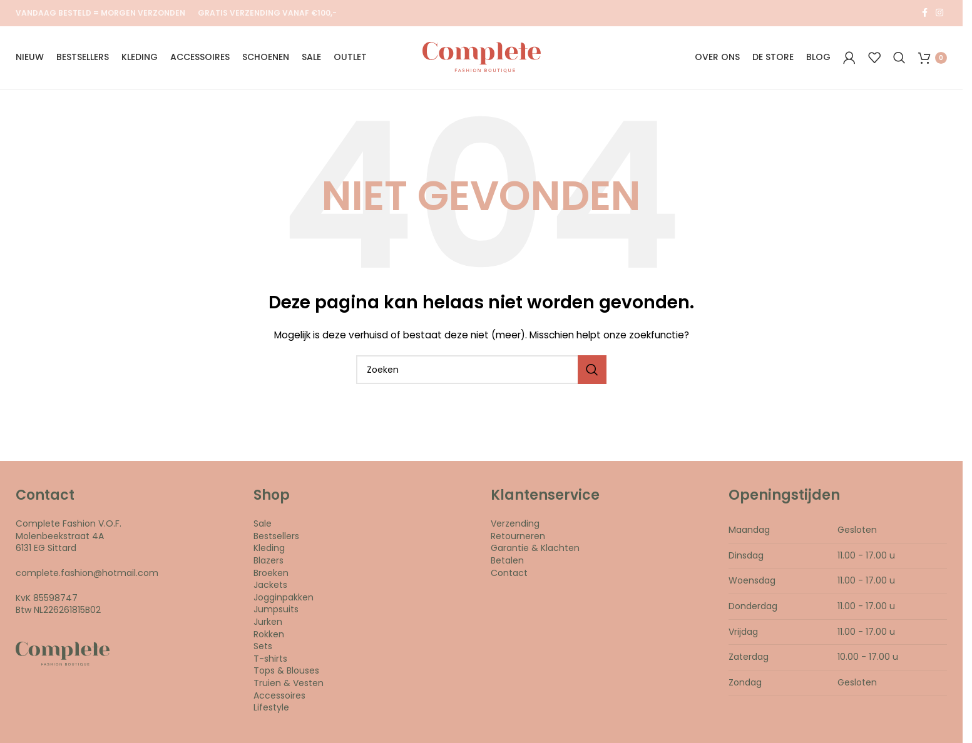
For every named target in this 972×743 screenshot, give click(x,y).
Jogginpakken (283, 599)
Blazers (268, 563)
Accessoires (279, 697)
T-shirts (270, 660)
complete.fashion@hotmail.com (87, 575)
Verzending (515, 526)
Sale (262, 526)
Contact (509, 575)
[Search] (899, 58)
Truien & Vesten (288, 685)
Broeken (271, 575)
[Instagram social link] (939, 13)
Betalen (507, 563)
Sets (262, 648)
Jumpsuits (276, 611)
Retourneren (518, 538)
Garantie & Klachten (535, 550)
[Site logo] (481, 58)
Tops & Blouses (286, 673)
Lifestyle (271, 710)
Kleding (269, 550)
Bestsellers (276, 538)
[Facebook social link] (924, 13)
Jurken (267, 624)
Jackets (270, 587)
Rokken (268, 636)
